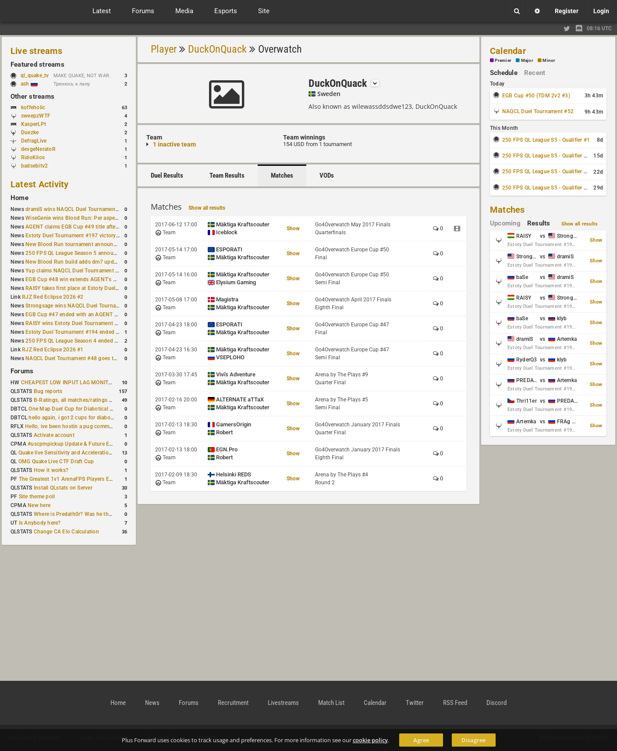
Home (19, 198)
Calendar (508, 51)
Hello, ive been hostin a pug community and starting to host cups (104, 426)
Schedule (504, 73)
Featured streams (37, 64)
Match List (331, 703)
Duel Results (167, 175)
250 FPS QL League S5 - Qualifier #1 (546, 140)
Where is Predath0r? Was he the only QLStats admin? (98, 514)
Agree (421, 740)
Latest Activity (40, 184)
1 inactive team (174, 144)
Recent (534, 73)
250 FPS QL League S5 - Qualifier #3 (546, 171)
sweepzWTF (35, 116)
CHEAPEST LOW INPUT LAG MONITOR (68, 382)
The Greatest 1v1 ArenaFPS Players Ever (68, 479)
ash (29, 84)
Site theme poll (37, 497)
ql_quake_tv (35, 75)
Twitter (415, 703)
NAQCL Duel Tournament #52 (538, 111)
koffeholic (33, 107)
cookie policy (370, 740)
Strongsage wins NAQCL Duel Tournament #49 (82, 306)
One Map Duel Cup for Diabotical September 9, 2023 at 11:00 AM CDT (113, 409)
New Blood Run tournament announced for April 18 (88, 244)
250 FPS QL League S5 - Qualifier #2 (546, 156)
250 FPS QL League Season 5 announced (75, 253)
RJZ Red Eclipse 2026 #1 (53, 350)
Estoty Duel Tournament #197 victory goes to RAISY (88, 235)
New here (39, 505)
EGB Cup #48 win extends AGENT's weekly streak (85, 279)
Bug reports (48, 391)
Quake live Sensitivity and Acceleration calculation (79, 453)
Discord (496, 703)
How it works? (51, 470)
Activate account (54, 435)
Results (538, 223)
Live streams (36, 51)
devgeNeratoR (38, 149)
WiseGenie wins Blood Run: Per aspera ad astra (82, 218)
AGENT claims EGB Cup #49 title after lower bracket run (93, 227)
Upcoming (505, 223)
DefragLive (33, 141)
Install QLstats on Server (63, 488)
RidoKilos (33, 157)
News (152, 703)
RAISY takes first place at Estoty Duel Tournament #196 (92, 288)
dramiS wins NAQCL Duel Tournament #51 (76, 209)
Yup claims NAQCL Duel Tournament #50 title (80, 271)
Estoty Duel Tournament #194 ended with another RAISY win (99, 332)
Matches (282, 175)
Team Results (227, 175)
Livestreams (283, 703)
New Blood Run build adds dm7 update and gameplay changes (101, 262)
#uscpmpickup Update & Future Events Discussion (89, 444)
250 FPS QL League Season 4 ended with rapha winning (93, 341)
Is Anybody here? (40, 523)
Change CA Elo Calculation (66, 532)
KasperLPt (33, 124)
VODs (326, 175)
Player (164, 49)
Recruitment (233, 703)
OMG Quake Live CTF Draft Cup (56, 461)
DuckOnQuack (217, 49)
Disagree (473, 740)
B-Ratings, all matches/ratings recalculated (86, 400)
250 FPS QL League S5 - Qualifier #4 (546, 188)
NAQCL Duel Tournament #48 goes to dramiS (80, 358)
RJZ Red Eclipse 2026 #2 (53, 297)
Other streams (32, 96)
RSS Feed (455, 703)
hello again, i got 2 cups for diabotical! (75, 418)
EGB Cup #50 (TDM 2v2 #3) (536, 96)
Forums (22, 371)
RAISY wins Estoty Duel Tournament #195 (76, 323)
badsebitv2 (34, 166)
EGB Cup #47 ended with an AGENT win (74, 314)
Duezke (30, 132)
